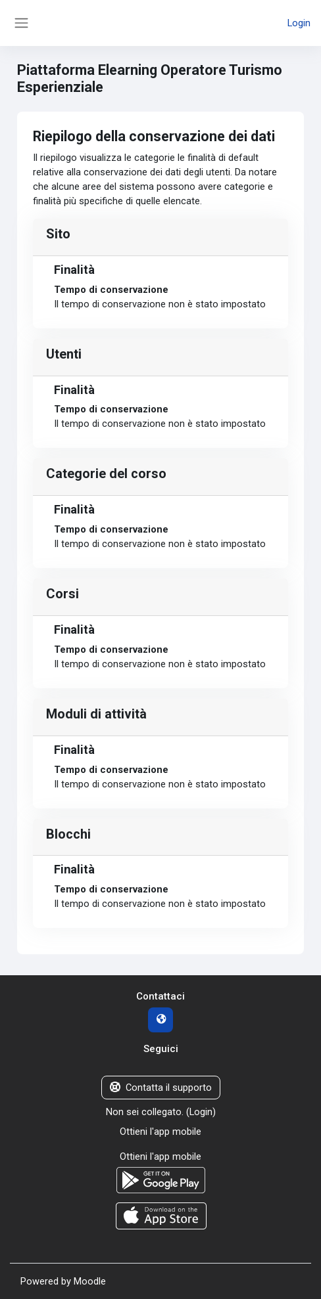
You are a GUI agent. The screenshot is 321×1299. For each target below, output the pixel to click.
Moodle (90, 1281)
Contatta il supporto (161, 1087)
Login (298, 23)
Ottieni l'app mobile (160, 1131)
